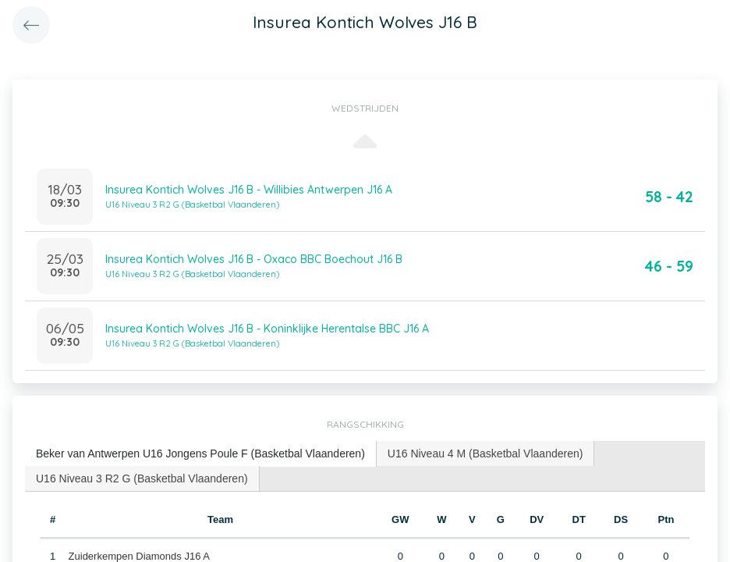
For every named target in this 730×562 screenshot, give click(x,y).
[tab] (201, 454)
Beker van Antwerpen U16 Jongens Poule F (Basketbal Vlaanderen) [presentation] (200, 453)
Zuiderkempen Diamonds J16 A (139, 556)
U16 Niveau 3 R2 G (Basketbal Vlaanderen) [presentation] (142, 478)
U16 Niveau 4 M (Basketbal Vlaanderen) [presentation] (485, 453)
